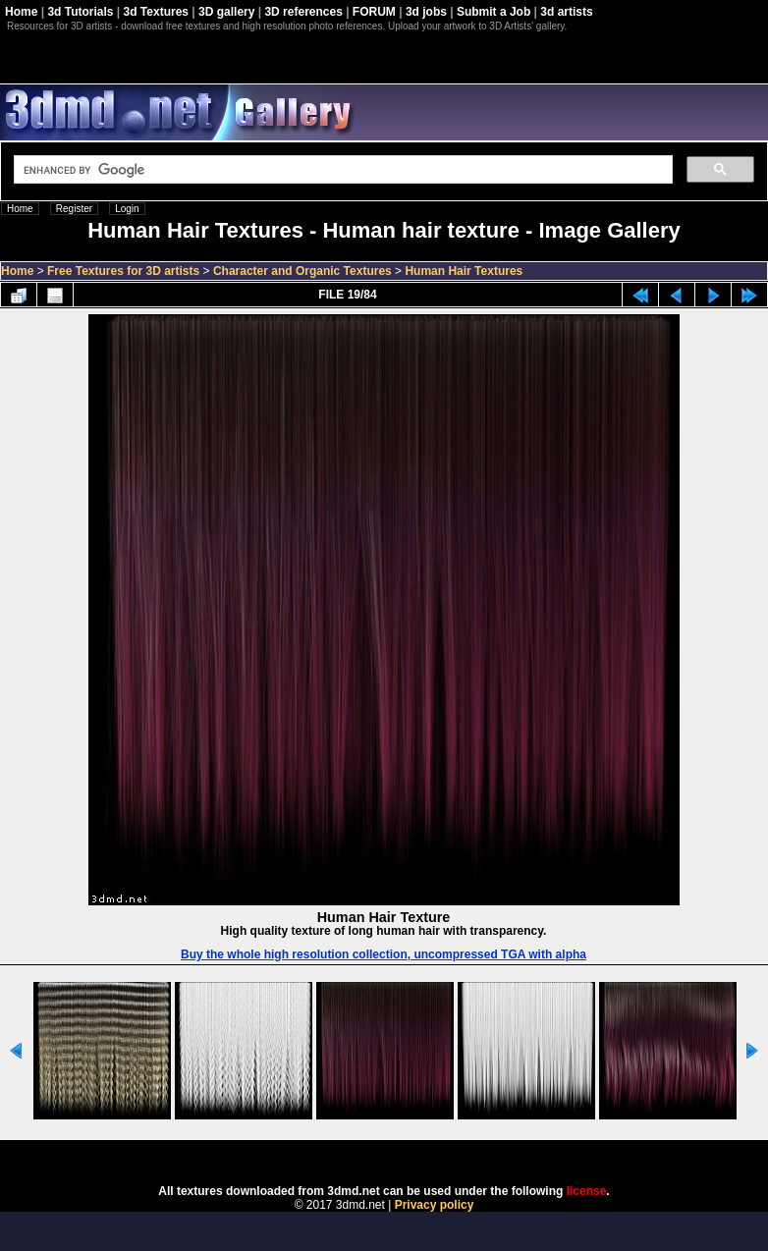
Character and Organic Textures (302, 271)
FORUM (374, 12)
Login (126, 208)
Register (74, 208)
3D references (303, 12)
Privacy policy (434, 1205)
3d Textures (156, 12)
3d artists (566, 12)
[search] (341, 170)
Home (21, 12)
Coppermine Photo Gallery (409, 1156)
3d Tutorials (80, 12)
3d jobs (426, 12)
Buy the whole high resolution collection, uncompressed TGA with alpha (383, 954)
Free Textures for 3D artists (123, 271)
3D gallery (226, 12)
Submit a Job (493, 12)
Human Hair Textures (463, 271)
